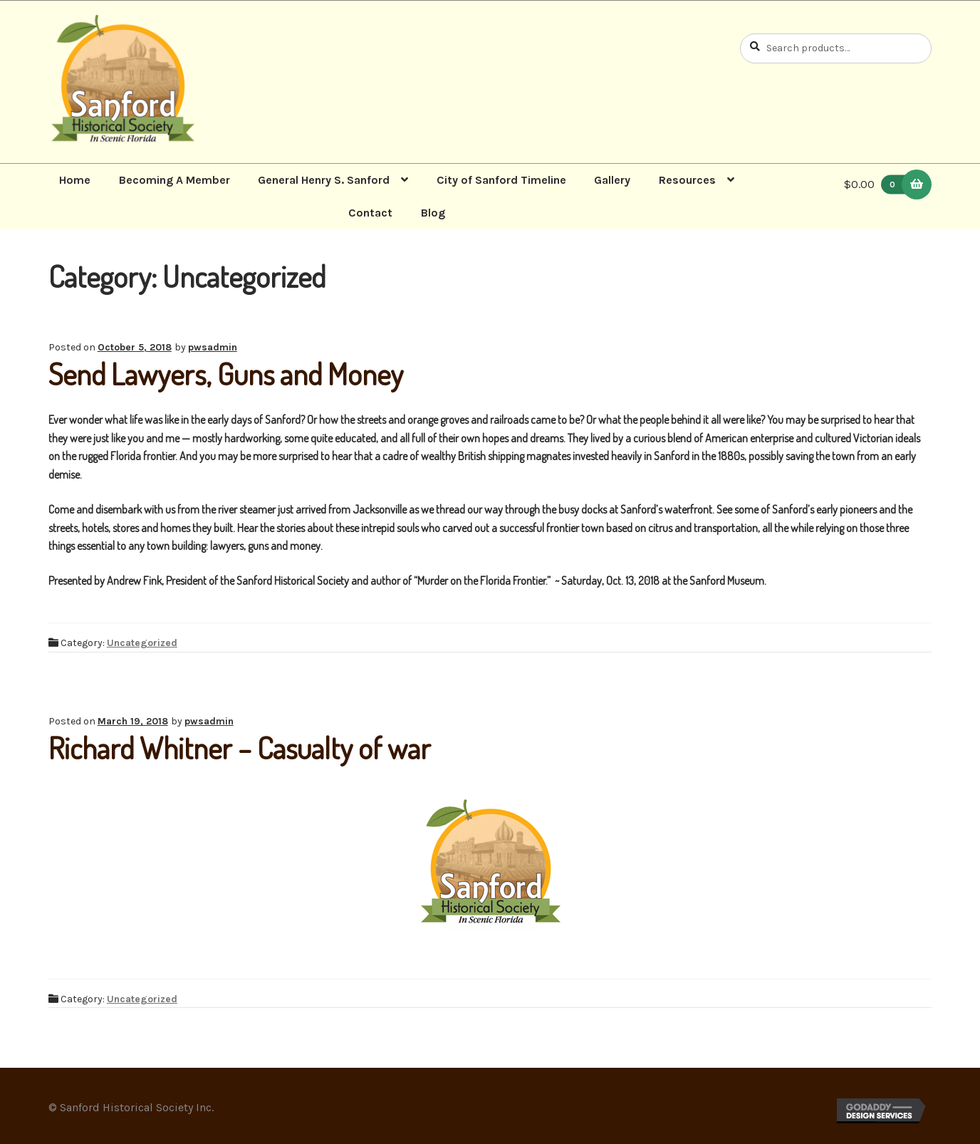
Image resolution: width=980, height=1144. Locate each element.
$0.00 (878, 184)
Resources (687, 180)
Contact (370, 212)
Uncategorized (142, 643)
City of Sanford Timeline (501, 180)
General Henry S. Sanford (324, 180)
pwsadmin (212, 347)
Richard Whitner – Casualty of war (239, 747)
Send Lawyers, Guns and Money (225, 373)
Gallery (612, 180)
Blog (433, 212)
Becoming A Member (174, 180)
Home (74, 180)
